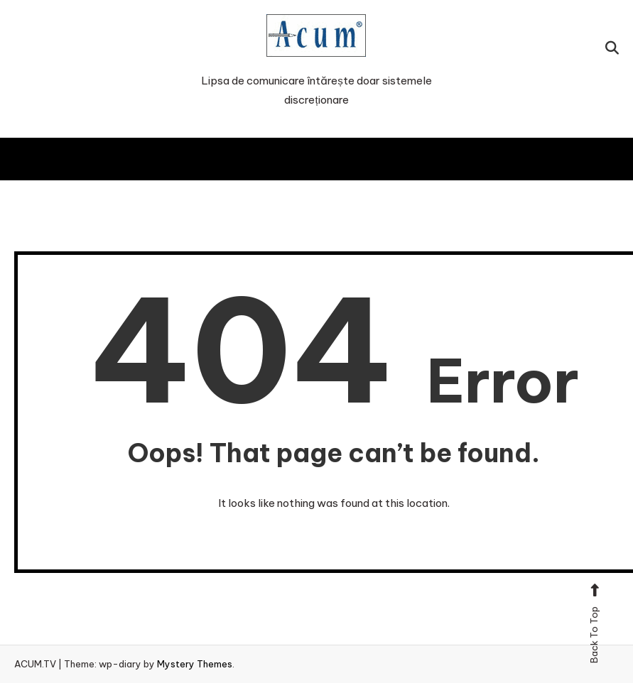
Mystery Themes (194, 664)
